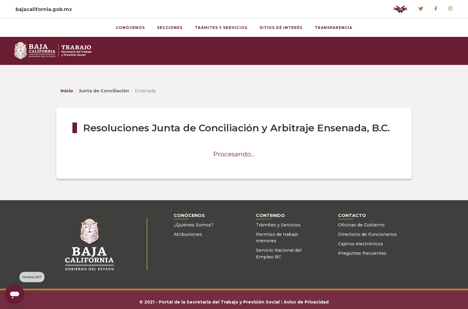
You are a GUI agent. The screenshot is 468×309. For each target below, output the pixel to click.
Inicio (67, 91)
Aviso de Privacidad (306, 302)
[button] (400, 9)
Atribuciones (188, 234)
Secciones (170, 27)
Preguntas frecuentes (362, 253)
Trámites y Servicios (221, 27)
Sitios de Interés (281, 27)
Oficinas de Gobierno (361, 225)
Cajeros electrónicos (360, 244)
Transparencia (333, 27)
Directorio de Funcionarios (367, 234)
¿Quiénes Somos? (194, 225)
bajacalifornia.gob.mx (44, 9)
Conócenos (130, 27)
